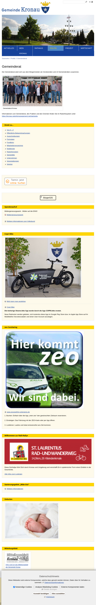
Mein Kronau (23, 50)
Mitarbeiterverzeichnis (15, 145)
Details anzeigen (50, 589)
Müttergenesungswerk (15, 215)
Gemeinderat (22, 58)
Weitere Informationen (15, 489)
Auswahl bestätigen (41, 594)
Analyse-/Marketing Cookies (47, 587)
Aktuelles (9, 48)
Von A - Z (10, 130)
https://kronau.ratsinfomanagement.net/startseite (20, 116)
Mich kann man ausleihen (16, 301)
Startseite (5, 58)
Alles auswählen (58, 594)
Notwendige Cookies (23, 587)
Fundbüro (10, 142)
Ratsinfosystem (12, 152)
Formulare (10, 139)
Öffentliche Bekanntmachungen (18, 133)
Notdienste (11, 149)
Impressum (50, 597)
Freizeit (69, 48)
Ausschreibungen (13, 136)
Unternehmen (12, 158)
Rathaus (39, 48)
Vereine (9, 164)
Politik (53, 48)
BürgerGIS (48, 198)
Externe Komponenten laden (73, 587)
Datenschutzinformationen (54, 582)
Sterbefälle (11, 155)
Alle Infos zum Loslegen (13, 474)
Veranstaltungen (13, 161)
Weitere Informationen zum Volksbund (21, 221)
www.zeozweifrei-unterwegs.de (18, 412)
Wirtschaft (86, 48)
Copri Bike (10, 307)
